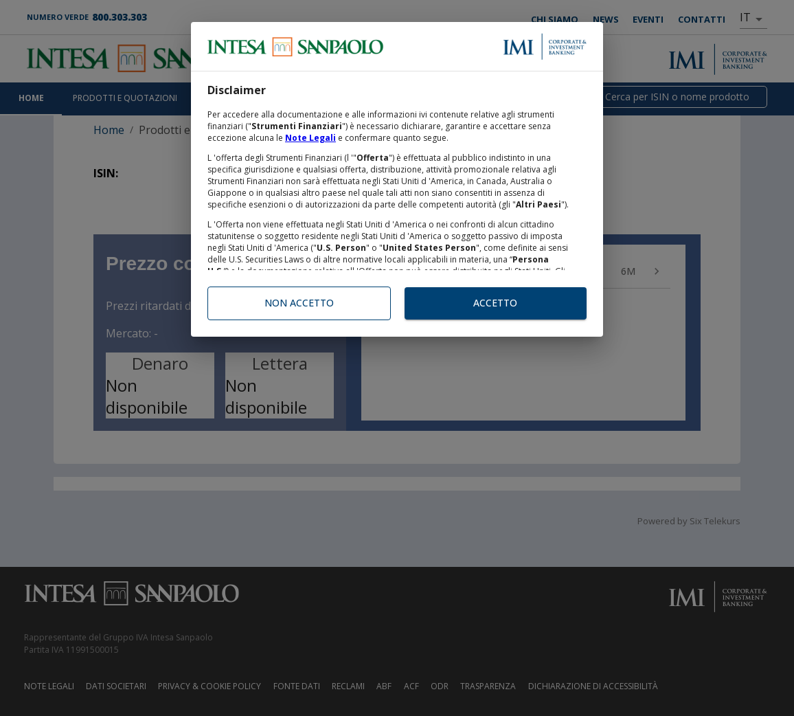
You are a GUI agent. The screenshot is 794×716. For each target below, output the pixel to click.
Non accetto (299, 303)
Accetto (496, 303)
